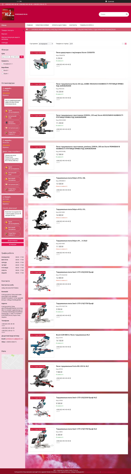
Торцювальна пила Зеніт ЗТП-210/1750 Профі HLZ (76, 429)
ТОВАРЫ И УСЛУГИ (86, 25)
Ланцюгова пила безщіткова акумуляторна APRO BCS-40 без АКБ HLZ (12, 158)
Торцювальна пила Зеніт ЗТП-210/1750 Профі (75, 303)
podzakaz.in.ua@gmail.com (14, 339)
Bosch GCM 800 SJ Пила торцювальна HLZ (73, 335)
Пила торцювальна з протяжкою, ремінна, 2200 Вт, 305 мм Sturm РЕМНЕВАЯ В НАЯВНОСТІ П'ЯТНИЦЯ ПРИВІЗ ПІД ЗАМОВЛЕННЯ (88, 148)
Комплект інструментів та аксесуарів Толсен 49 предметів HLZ (13, 213)
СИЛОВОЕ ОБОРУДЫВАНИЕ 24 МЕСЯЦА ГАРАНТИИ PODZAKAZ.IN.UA (53, 29)
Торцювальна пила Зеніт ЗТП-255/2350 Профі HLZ (76, 397)
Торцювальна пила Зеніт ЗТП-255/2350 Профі (75, 272)
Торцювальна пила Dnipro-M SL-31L (70, 209)
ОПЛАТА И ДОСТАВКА (59, 25)
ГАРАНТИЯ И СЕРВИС (42, 25)
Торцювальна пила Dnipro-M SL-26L (70, 178)
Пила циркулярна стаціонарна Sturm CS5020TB (75, 52)
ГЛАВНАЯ (30, 25)
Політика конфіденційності (109, 472)
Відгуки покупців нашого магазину (11, 38)
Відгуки (4, 34)
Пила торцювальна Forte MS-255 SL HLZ (72, 366)
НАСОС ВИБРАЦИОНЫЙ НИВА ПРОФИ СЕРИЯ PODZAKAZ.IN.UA (13, 102)
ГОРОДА (5, 43)
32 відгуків (111, 1)
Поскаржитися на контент (92, 472)
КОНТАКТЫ (73, 25)
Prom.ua (75, 470)
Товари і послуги (8, 30)
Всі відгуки (12, 244)
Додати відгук (12, 240)
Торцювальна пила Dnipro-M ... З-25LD (71, 241)
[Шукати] (126, 14)
